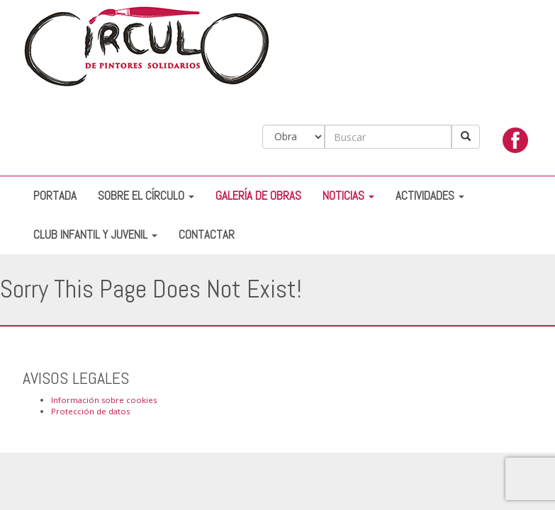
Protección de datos (90, 411)
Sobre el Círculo (146, 195)
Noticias (348, 195)
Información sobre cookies (104, 400)
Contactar (207, 234)
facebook (515, 144)
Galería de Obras (258, 195)
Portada (55, 195)
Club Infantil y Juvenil (95, 234)
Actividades (430, 195)
